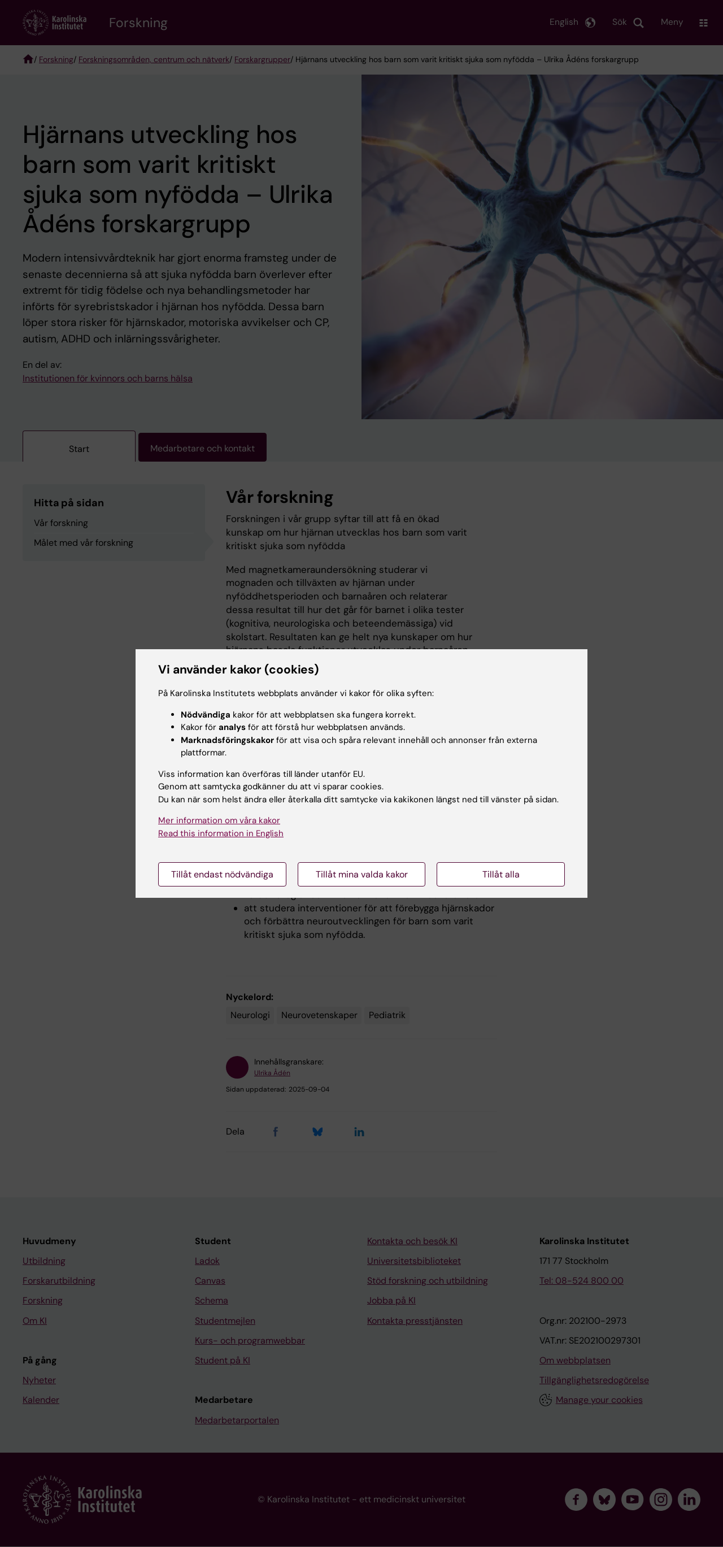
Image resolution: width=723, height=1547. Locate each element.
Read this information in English (221, 833)
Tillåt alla (501, 874)
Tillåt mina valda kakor (362, 874)
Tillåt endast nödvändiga (222, 874)
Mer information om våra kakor (219, 820)
